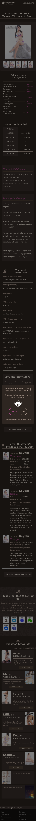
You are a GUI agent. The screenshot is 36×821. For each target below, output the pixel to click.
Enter (12, 411)
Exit (23, 411)
